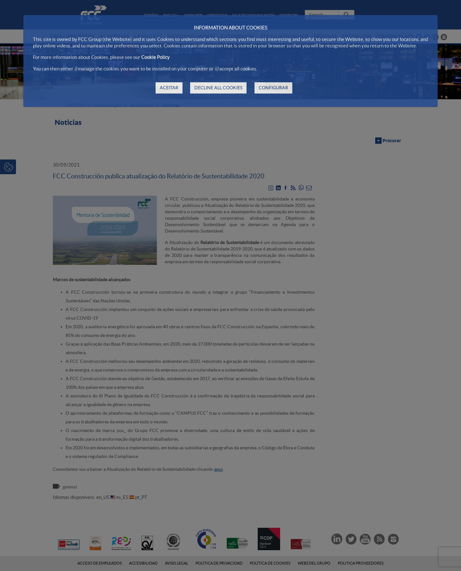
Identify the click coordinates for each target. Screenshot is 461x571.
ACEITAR (169, 87)
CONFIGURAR (273, 87)
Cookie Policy (155, 57)
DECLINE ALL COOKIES (218, 87)
